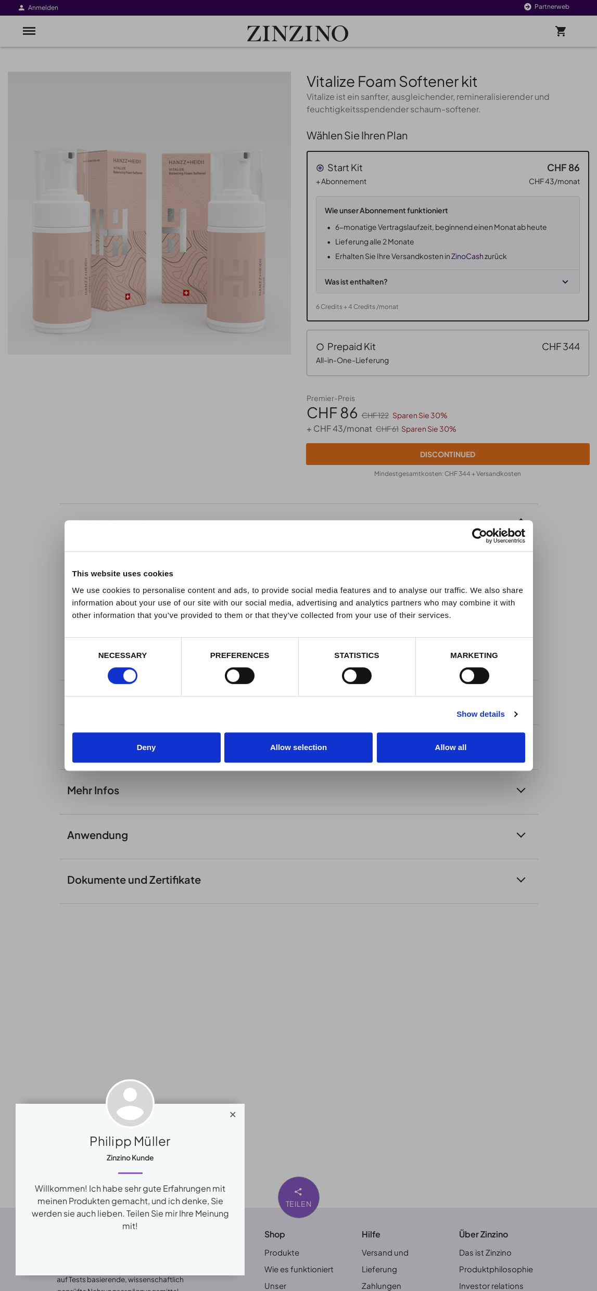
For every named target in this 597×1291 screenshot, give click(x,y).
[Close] (233, 1112)
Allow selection (298, 747)
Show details (480, 713)
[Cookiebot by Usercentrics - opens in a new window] (479, 536)
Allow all (451, 747)
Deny (146, 747)
